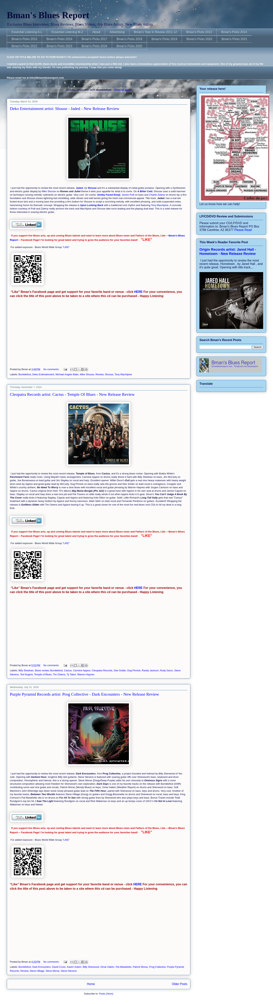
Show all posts (122, 89)
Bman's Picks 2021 (234, 39)
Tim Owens (59, 674)
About (96, 32)
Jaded (79, 187)
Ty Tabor (71, 674)
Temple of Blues (43, 674)
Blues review (42, 670)
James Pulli (128, 194)
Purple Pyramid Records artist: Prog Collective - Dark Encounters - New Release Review (84, 694)
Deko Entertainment (43, 374)
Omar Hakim (107, 966)
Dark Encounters (41, 966)
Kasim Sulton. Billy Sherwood (83, 966)
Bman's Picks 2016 (59, 39)
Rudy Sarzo (166, 670)
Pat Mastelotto (123, 966)
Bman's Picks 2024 (94, 46)
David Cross (59, 966)
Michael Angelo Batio (67, 374)
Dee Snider (120, 670)
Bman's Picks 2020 (199, 39)
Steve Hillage (37, 970)
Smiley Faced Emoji (108, 194)
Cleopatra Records (102, 670)
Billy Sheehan (26, 670)
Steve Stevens (69, 970)
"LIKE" (66, 247)
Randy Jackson (150, 670)
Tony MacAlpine (159, 205)
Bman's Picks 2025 (129, 46)
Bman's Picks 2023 (59, 46)
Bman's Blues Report (48, 15)
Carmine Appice (81, 670)
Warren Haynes (85, 674)
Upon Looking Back (91, 205)
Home (91, 984)
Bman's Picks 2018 (129, 39)
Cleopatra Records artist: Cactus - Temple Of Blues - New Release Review (72, 394)
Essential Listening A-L (27, 32)
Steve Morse (53, 970)
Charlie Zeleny (157, 194)
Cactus (68, 670)
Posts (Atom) (106, 993)
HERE (138, 291)
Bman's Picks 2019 (164, 39)
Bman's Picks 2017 (94, 39)
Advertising (117, 32)
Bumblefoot (25, 374)
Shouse (92, 187)
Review (100, 374)
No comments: (51, 369)
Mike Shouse (49, 191)
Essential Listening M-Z (67, 32)
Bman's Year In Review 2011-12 (155, 32)
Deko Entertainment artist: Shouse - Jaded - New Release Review (64, 108)
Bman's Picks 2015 (24, 39)
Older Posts (179, 984)
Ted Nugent (26, 674)
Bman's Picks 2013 (199, 32)
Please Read (243, 229)
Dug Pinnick (133, 670)
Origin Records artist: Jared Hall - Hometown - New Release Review (227, 251)
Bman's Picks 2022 (24, 46)
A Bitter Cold (144, 191)
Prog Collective (157, 966)
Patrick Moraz (140, 966)
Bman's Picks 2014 (234, 32)
